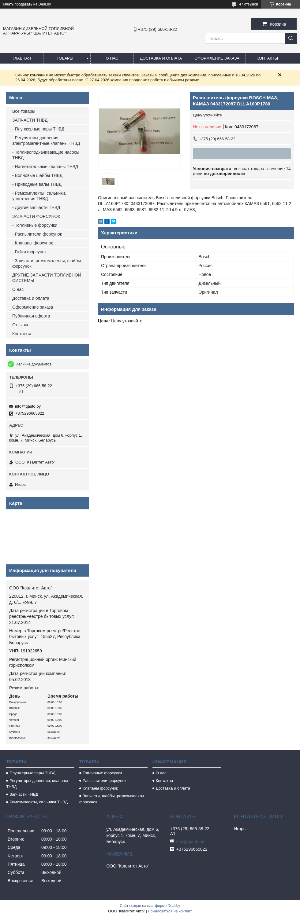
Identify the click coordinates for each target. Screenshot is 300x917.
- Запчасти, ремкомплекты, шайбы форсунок (46, 263)
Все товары (23, 111)
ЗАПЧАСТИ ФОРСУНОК (36, 216)
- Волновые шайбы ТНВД (37, 175)
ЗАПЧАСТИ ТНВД (29, 120)
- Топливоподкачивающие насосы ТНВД (45, 155)
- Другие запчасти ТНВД (36, 207)
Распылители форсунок (104, 780)
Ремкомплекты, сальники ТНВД (38, 802)
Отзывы (20, 324)
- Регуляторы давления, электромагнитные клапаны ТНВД (46, 140)
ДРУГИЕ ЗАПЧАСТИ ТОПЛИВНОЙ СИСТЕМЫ (46, 278)
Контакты (267, 58)
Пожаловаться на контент (170, 911)
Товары (65, 58)
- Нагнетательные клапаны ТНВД (45, 166)
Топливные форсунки (102, 773)
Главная (22, 58)
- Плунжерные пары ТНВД (38, 129)
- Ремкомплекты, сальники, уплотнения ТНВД (39, 196)
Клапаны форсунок (100, 788)
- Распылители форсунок (37, 234)
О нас (112, 58)
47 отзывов (248, 4)
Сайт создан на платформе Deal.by (150, 906)
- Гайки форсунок (29, 251)
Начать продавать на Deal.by (26, 4)
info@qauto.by (28, 406)
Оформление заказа (216, 58)
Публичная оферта (31, 316)
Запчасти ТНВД (23, 794)
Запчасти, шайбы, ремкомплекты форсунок (111, 799)
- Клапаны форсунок (32, 242)
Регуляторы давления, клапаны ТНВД (37, 783)
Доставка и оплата (161, 58)
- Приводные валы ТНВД (37, 184)
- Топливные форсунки (34, 225)
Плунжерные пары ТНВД (32, 773)
